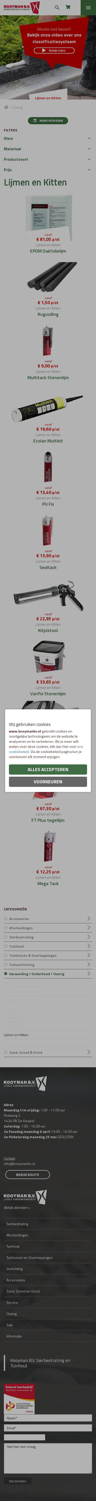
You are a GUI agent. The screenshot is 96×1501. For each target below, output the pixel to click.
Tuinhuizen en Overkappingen (29, 1257)
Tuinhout (16, 946)
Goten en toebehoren (21, 991)
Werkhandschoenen (20, 1043)
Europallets (12, 982)
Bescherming (14, 1008)
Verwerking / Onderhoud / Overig (36, 973)
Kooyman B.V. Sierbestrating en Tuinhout (40, 1363)
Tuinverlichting (21, 964)
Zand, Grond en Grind (23, 1291)
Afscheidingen (21, 928)
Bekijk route (27, 1174)
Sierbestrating (21, 937)
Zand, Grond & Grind (25, 1052)
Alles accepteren (48, 769)
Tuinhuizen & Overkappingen (33, 955)
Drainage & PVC (16, 1017)
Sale (9, 1325)
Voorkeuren (48, 781)
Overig (11, 1313)
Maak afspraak (48, 120)
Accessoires (19, 918)
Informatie (14, 1336)
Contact (9, 1158)
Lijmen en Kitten (16, 1034)
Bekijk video (54, 50)
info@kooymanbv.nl (19, 1163)
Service (12, 1302)
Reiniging (11, 1000)
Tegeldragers (14, 1026)
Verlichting (14, 1268)
